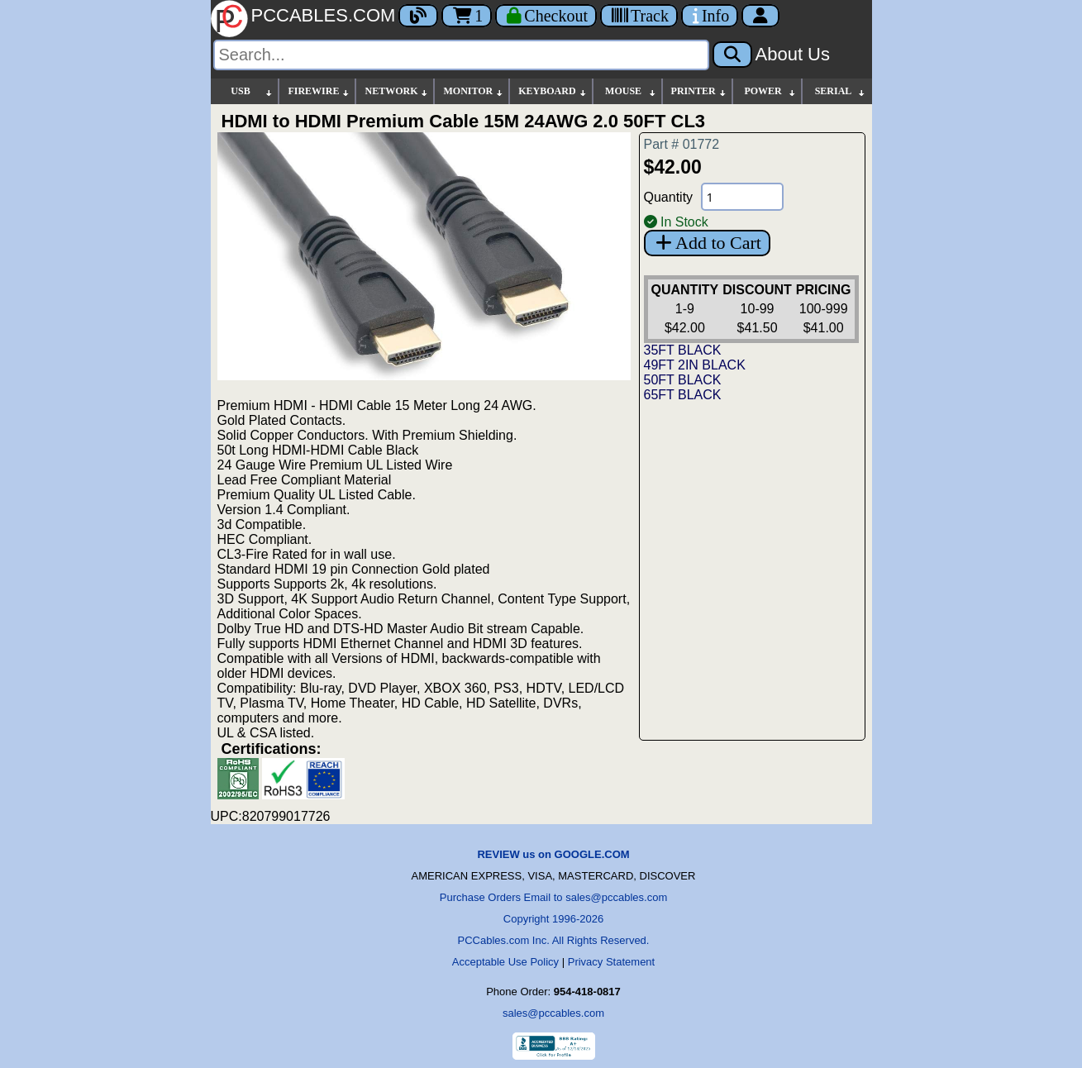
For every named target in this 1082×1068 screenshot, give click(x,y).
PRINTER (699, 91)
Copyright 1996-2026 (553, 919)
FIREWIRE (319, 91)
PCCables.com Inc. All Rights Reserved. (554, 940)
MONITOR (473, 91)
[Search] (461, 55)
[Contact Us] (709, 15)
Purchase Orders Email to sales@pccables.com (553, 897)
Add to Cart (707, 242)
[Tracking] (639, 15)
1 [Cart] (466, 15)
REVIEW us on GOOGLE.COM (553, 854)
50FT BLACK (683, 380)
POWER (770, 91)
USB (252, 91)
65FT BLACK (683, 395)
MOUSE (630, 91)
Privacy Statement (611, 962)
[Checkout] (546, 15)
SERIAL (840, 91)
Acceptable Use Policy (505, 962)
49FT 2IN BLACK (695, 365)
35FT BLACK (683, 350)
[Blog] (418, 15)
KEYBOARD (552, 91)
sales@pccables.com (553, 1013)
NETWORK (397, 91)
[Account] (760, 15)
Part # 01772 (682, 144)
